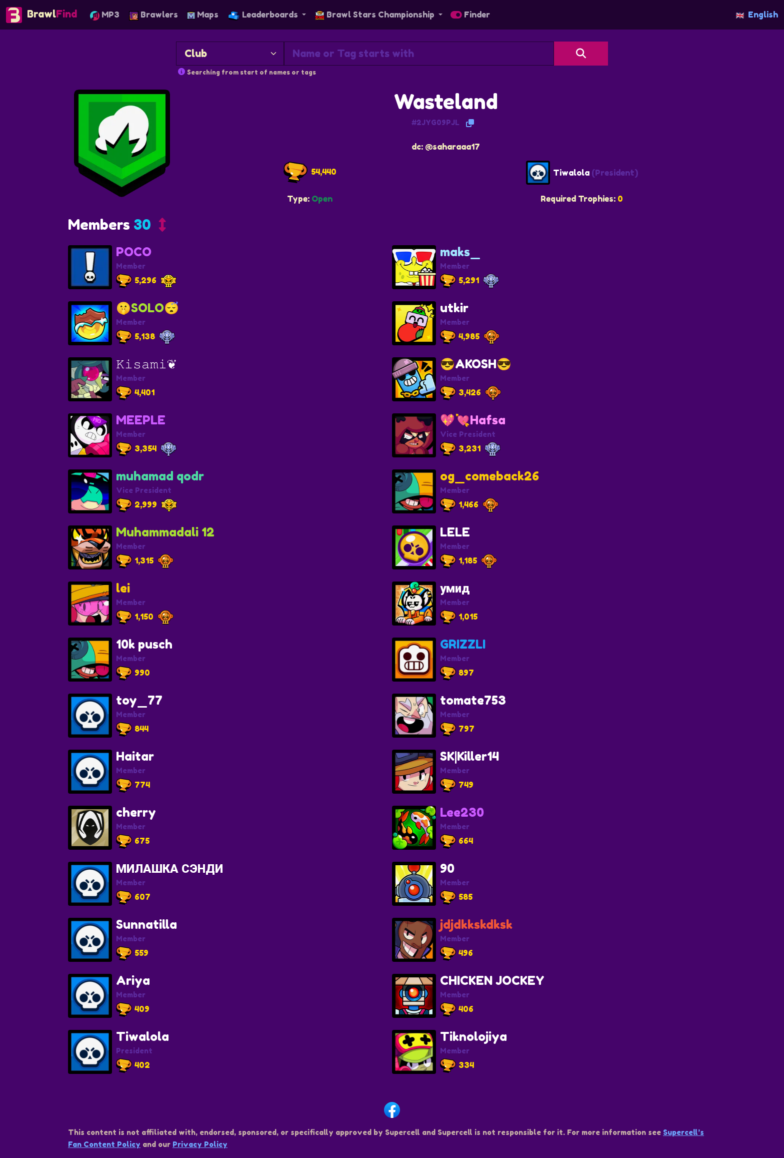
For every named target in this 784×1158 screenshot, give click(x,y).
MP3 (105, 15)
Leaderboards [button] (264, 15)
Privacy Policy (200, 1144)
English (757, 15)
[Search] (581, 54)
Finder (470, 15)
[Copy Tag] (470, 123)
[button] (117, 227)
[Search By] (230, 54)
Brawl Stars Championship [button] (375, 15)
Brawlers (153, 15)
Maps (202, 15)
